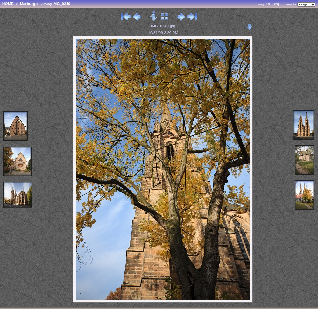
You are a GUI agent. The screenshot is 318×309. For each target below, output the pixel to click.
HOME (8, 4)
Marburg (27, 4)
